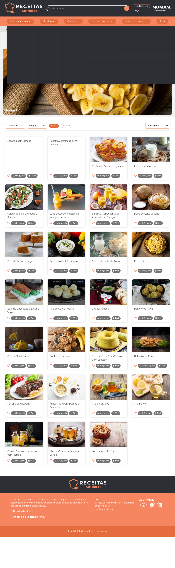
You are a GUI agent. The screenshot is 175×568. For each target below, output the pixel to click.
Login (137, 10)
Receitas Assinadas (136, 21)
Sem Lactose (22, 29)
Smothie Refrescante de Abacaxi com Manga (106, 215)
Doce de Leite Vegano (146, 213)
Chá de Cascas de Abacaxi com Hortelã (22, 453)
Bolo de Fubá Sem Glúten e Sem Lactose (107, 358)
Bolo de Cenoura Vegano (21, 261)
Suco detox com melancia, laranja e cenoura (64, 215)
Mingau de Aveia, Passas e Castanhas (64, 405)
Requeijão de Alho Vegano (64, 261)
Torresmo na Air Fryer (104, 451)
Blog (162, 21)
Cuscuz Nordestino (18, 356)
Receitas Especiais (102, 21)
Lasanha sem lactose (19, 140)
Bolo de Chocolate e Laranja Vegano (23, 310)
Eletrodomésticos (20, 21)
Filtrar (54, 125)
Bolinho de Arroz (143, 308)
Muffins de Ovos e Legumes (107, 166)
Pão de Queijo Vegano (62, 308)
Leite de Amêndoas (145, 166)
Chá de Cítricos (100, 403)
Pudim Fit (139, 261)
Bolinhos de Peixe (144, 356)
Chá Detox (140, 403)
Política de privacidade (22, 511)
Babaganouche (100, 308)
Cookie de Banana (60, 356)
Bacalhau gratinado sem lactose (63, 142)
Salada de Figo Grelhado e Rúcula (22, 215)
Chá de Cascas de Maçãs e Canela (65, 453)
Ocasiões (73, 21)
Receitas (48, 21)
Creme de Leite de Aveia (106, 261)
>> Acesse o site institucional (28, 516)
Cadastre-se (142, 6)
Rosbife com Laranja (19, 403)
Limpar (66, 125)
